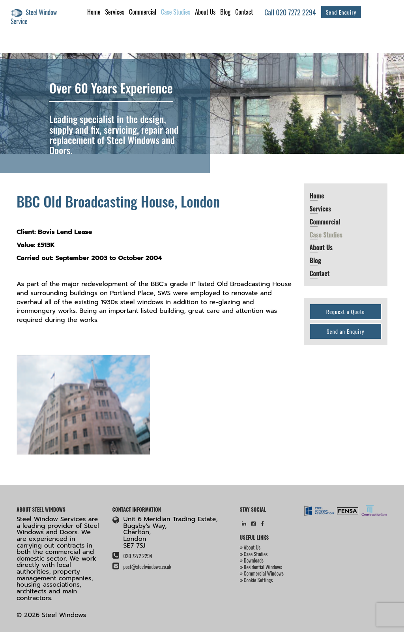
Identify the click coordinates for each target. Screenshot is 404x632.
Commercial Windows (262, 573)
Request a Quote (345, 311)
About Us (205, 12)
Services (114, 12)
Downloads (252, 560)
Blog (225, 12)
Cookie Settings (256, 580)
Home (93, 12)
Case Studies (175, 12)
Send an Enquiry (346, 331)
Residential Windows (261, 567)
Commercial (142, 12)
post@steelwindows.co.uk (147, 566)
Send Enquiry (341, 12)
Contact (244, 12)
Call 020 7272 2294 (290, 12)
